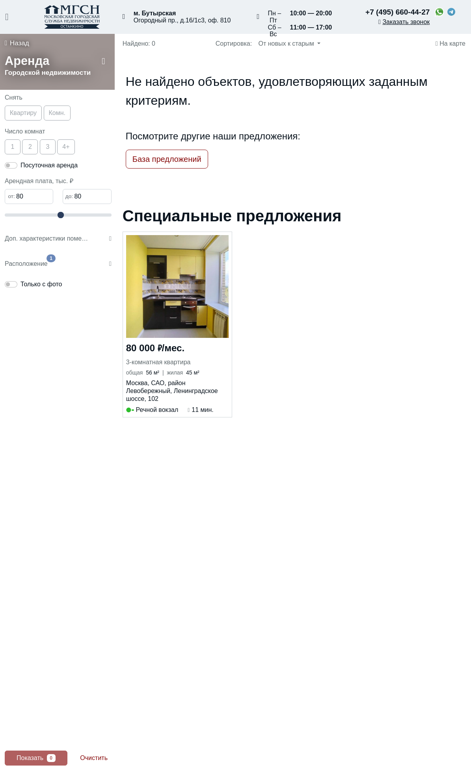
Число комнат (25, 131)
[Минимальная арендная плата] (29, 196)
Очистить (94, 758)
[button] (60, 67)
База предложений (166, 159)
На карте (450, 43)
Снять (13, 97)
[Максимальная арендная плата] (87, 196)
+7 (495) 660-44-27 (397, 12)
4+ (65, 146)
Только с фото (41, 284)
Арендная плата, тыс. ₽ (39, 181)
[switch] (11, 165)
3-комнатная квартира (158, 362)
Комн (57, 112)
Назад (17, 43)
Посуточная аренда (49, 165)
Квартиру (23, 112)
